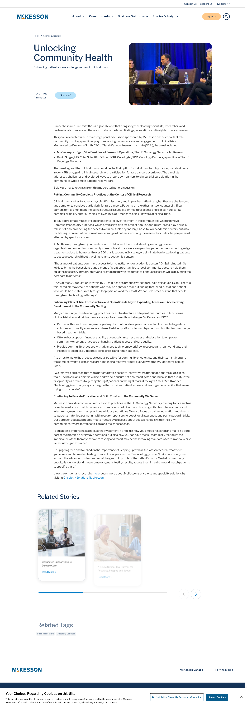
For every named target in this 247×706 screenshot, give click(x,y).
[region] (123, 697)
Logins (211, 16)
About (78, 16)
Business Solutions (133, 16)
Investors (223, 3)
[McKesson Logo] (27, 670)
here (96, 473)
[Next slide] (196, 594)
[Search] (226, 16)
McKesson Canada (191, 669)
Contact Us (190, 3)
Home (37, 35)
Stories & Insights (165, 16)
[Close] (241, 696)
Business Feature (45, 636)
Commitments (101, 16)
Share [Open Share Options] (65, 95)
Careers (206, 3)
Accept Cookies (217, 697)
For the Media (224, 669)
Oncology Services (66, 636)
